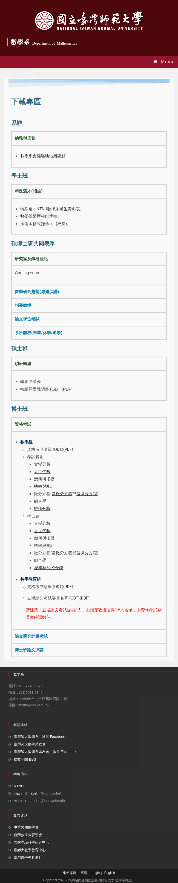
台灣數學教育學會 (28, 835)
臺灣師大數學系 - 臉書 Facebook (39, 737)
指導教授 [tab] (23, 305)
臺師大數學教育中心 (30, 850)
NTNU (19, 786)
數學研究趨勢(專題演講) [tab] (37, 291)
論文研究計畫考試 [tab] (31, 636)
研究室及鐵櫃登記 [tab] (31, 258)
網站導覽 (69, 873)
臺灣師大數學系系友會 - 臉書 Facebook (45, 752)
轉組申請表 (30, 381)
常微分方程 (62, 553)
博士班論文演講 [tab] (29, 649)
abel (33, 793)
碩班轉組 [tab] (23, 363)
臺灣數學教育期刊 (28, 857)
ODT (55, 389)
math (18, 793)
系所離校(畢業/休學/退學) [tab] (38, 332)
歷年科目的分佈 (48, 567)
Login (96, 873)
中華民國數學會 (26, 827)
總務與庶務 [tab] (25, 138)
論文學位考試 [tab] (27, 319)
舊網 (84, 873)
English (109, 873)
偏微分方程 (86, 553)
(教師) (46, 223)
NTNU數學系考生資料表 (58, 209)
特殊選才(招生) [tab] (29, 191)
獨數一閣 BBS (25, 759)
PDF (67, 389)
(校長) (61, 223)
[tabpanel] (89, 156)
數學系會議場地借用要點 (42, 156)
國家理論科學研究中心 (31, 842)
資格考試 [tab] (23, 424)
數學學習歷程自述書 (38, 216)
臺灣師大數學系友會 (30, 744)
